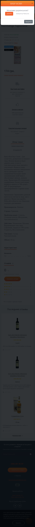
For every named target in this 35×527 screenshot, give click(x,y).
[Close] (32, 3)
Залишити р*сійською (22, 13)
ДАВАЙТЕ (9, 13)
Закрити (28, 22)
